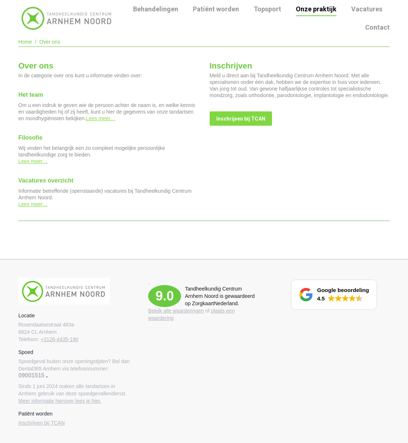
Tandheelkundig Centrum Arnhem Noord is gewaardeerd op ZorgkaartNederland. (220, 296)
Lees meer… (100, 118)
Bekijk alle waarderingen (176, 311)
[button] (334, 295)
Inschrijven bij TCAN (41, 423)
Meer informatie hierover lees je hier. (59, 401)
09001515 (31, 375)
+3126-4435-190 (59, 339)
